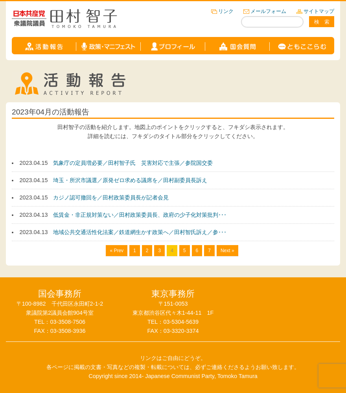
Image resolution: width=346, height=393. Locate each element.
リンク (226, 11)
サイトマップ (319, 11)
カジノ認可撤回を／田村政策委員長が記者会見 (111, 197)
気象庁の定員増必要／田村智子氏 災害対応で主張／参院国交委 (133, 163)
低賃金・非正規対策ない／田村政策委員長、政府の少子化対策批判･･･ (139, 215)
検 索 (321, 22)
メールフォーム (268, 11)
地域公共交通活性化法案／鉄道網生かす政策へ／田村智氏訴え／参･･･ (139, 232)
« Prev (116, 250)
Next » (227, 250)
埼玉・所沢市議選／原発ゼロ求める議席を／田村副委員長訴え (130, 180)
